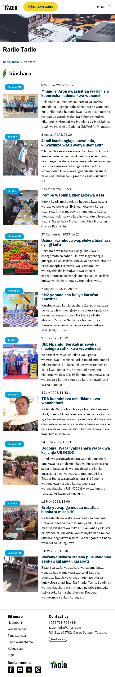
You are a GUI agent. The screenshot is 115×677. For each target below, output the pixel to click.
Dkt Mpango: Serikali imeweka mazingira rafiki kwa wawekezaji (71, 346)
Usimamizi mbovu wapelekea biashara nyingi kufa (76, 242)
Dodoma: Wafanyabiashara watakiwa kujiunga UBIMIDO (75, 450)
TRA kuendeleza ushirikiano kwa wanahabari (70, 401)
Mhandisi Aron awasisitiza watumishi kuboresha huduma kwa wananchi (75, 93)
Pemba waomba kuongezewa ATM (72, 195)
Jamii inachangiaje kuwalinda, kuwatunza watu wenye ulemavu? (72, 143)
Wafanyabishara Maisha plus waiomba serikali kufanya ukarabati (76, 559)
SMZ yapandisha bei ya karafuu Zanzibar (69, 297)
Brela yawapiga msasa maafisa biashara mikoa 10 (70, 509)
